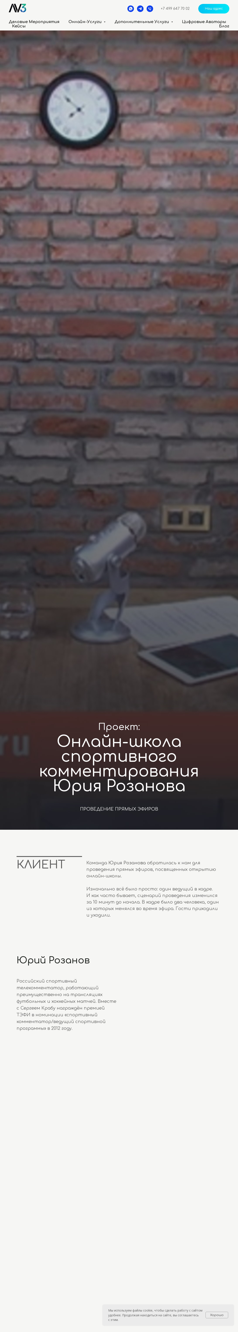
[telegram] (140, 8)
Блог (224, 26)
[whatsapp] (130, 8)
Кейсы (19, 26)
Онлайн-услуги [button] (85, 22)
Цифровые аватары (204, 22)
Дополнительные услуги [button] (142, 22)
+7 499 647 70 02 (175, 9)
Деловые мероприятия (34, 22)
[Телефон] (150, 8)
